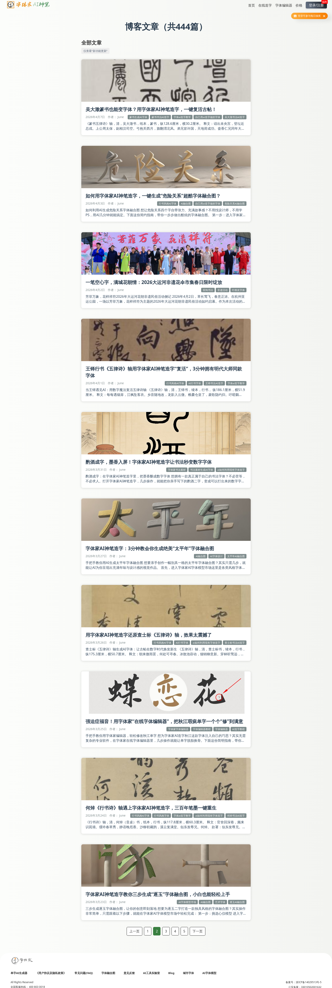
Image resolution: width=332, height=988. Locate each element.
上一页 (134, 931)
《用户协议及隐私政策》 (51, 973)
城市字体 (188, 973)
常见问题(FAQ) (84, 973)
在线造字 (265, 5)
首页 (251, 5)
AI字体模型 (209, 973)
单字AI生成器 (19, 973)
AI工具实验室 (151, 973)
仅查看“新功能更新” (95, 51)
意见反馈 (129, 973)
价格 (299, 5)
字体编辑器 (283, 5)
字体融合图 (108, 973)
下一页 (197, 931)
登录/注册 (318, 4)
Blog (171, 973)
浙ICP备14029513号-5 (308, 982)
